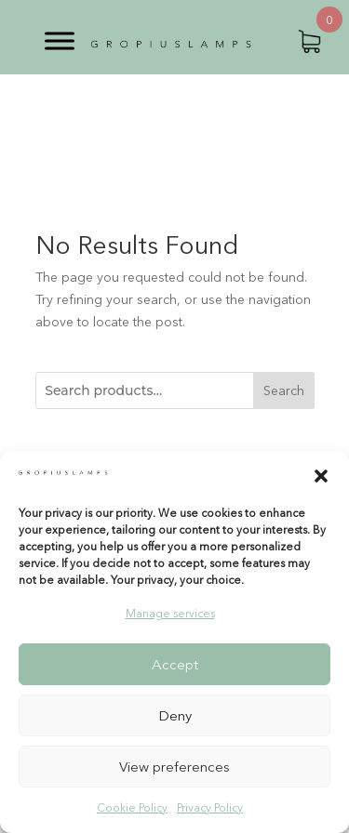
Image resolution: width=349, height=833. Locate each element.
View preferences (174, 766)
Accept (175, 664)
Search (283, 390)
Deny (175, 715)
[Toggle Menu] (59, 40)
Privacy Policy (210, 807)
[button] (321, 476)
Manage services (170, 613)
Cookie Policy (132, 807)
